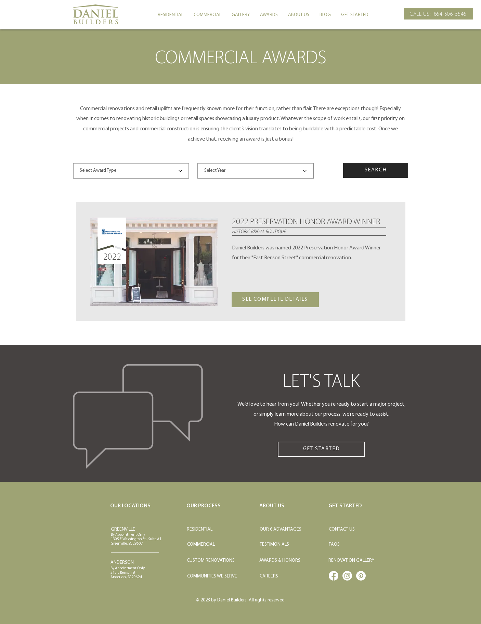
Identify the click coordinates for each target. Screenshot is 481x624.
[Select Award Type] (131, 171)
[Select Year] (255, 171)
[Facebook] (333, 576)
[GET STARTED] (321, 449)
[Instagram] (347, 576)
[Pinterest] (361, 576)
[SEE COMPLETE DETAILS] (275, 299)
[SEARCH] (375, 170)
